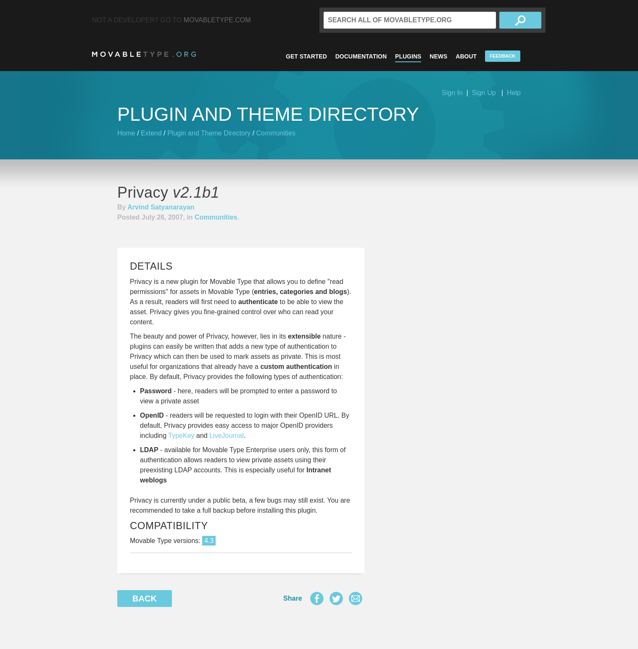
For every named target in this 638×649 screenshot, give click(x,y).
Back (144, 598)
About (466, 56)
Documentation (361, 56)
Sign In (452, 92)
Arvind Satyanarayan (160, 207)
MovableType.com (217, 20)
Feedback (502, 55)
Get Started (306, 56)
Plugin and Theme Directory (208, 133)
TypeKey (181, 435)
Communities (275, 133)
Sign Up (484, 92)
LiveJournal (226, 435)
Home (126, 133)
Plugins (408, 56)
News (438, 56)
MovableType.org (144, 54)
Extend (151, 133)
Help (514, 92)
